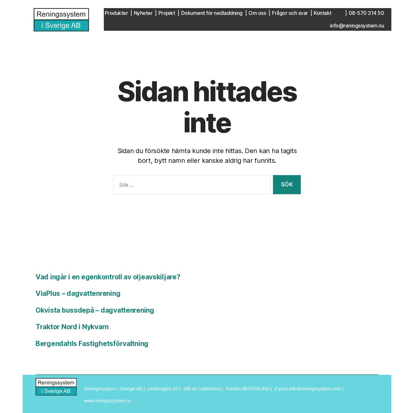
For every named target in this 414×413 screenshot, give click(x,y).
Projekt (166, 13)
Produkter (116, 13)
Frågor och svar (290, 13)
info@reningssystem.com (315, 388)
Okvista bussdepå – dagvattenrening (95, 310)
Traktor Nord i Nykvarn (72, 327)
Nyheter (143, 13)
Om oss (257, 13)
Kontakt (323, 13)
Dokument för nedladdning (212, 13)
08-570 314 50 (366, 13)
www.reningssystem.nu (107, 400)
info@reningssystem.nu (357, 25)
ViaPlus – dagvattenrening (78, 293)
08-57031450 (255, 388)
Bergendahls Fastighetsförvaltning (92, 344)
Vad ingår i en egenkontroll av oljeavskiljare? (108, 277)
